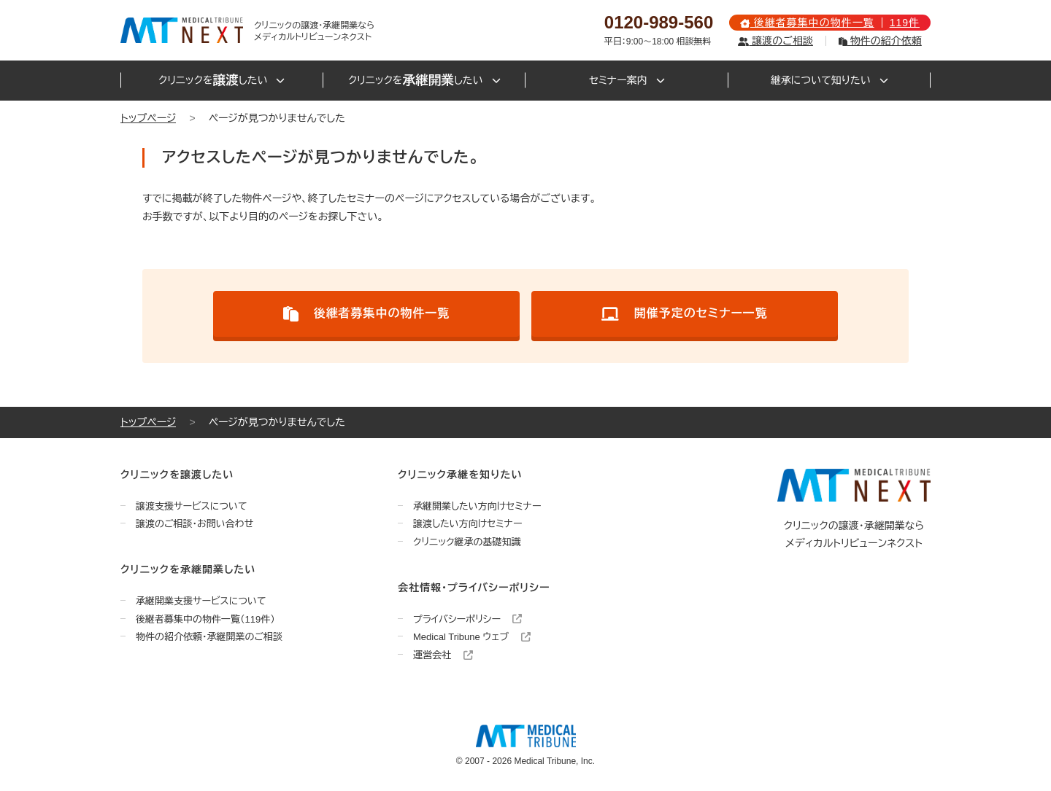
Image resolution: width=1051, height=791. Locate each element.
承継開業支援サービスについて (201, 601)
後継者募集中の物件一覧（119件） (205, 619)
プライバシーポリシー (467, 619)
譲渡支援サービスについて (191, 506)
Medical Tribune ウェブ (472, 636)
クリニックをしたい (221, 80)
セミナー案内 (627, 80)
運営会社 (443, 655)
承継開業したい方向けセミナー (477, 506)
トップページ (148, 118)
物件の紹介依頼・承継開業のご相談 (209, 636)
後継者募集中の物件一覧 (366, 314)
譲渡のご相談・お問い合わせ (194, 523)
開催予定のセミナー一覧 (684, 314)
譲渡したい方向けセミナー (468, 523)
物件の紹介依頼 (880, 41)
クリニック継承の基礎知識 (467, 542)
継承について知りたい (829, 80)
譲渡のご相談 (775, 41)
